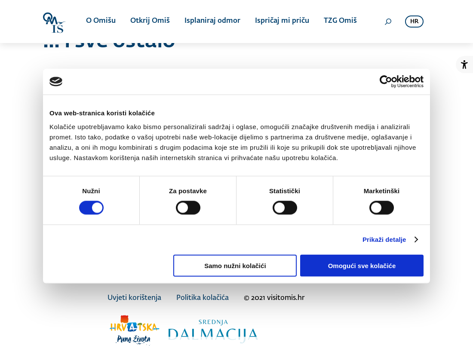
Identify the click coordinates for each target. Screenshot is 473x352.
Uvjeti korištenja (134, 298)
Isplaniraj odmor (212, 21)
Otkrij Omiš (150, 21)
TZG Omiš (340, 21)
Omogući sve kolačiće (362, 265)
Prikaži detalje (384, 239)
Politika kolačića (202, 298)
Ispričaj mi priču (282, 21)
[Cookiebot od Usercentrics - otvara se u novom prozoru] (386, 81)
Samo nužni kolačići (235, 265)
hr (414, 22)
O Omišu (101, 21)
